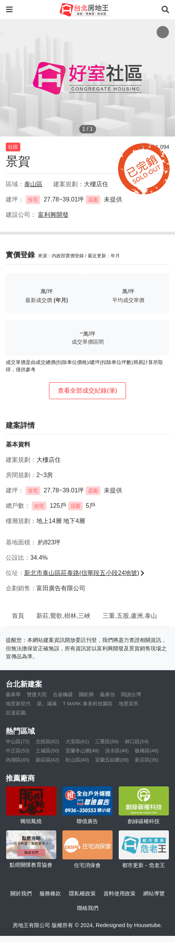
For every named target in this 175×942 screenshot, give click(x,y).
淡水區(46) (117, 751)
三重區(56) (107, 741)
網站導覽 (154, 893)
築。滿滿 (47, 703)
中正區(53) (17, 751)
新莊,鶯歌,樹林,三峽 (63, 615)
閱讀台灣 (131, 694)
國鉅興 (86, 694)
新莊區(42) (47, 760)
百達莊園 (16, 713)
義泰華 (13, 694)
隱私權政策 (82, 893)
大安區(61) (77, 741)
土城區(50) (47, 751)
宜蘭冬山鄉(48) (82, 751)
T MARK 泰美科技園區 (88, 703)
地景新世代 (18, 703)
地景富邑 (129, 703)
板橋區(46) (147, 751)
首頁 (18, 615)
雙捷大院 (37, 694)
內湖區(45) (17, 760)
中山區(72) (17, 741)
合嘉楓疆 (63, 694)
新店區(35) (147, 760)
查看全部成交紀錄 (87, 390)
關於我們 (21, 893)
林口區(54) (137, 741)
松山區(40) (77, 760)
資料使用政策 (119, 893)
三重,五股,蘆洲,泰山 (130, 615)
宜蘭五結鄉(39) (112, 760)
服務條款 (50, 893)
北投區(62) (47, 741)
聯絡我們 (87, 908)
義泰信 (107, 694)
